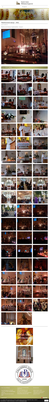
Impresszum (4, 397)
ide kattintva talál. (23, 400)
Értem (46, 400)
